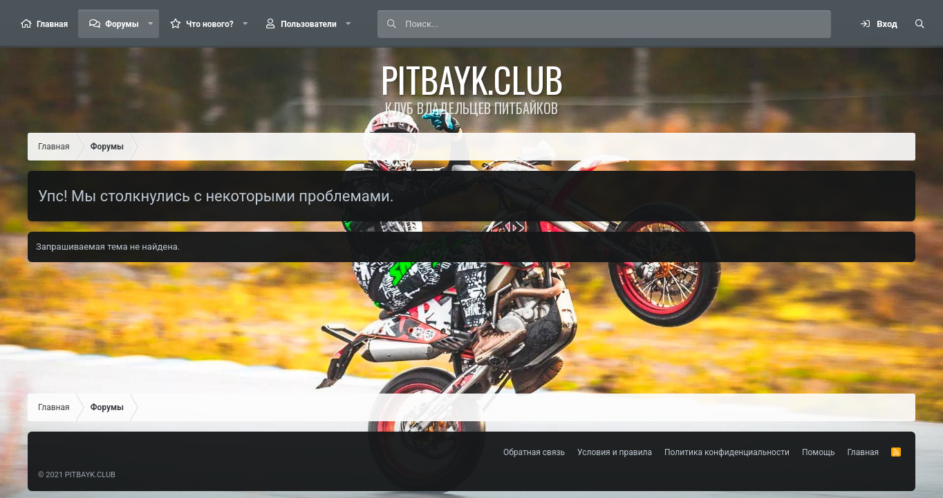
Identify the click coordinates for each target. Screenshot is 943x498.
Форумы (121, 24)
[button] (150, 24)
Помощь (818, 452)
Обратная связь (534, 452)
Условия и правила (614, 452)
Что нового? (210, 24)
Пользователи (309, 24)
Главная (52, 24)
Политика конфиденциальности (727, 452)
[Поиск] (617, 24)
